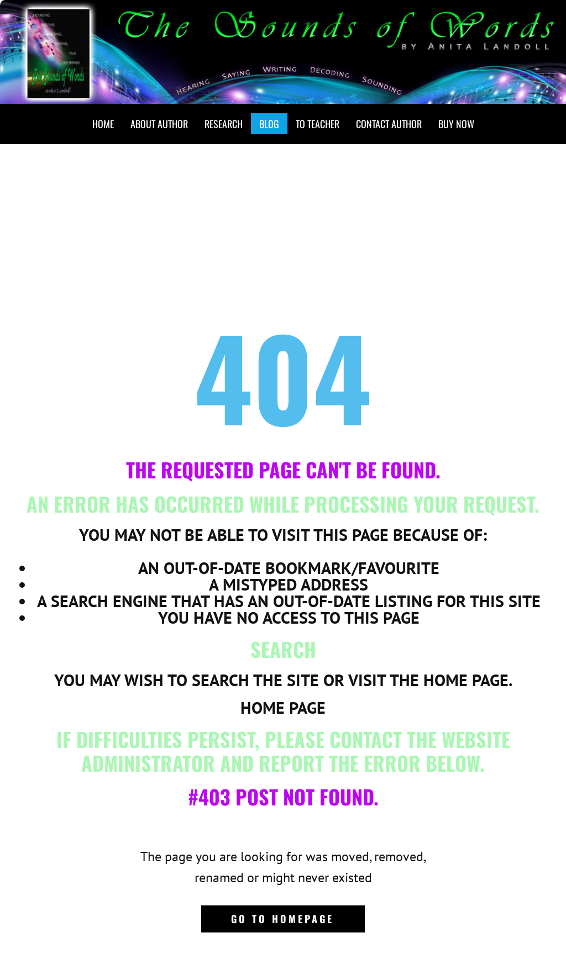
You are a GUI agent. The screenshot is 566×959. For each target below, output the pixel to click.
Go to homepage (282, 918)
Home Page (283, 707)
